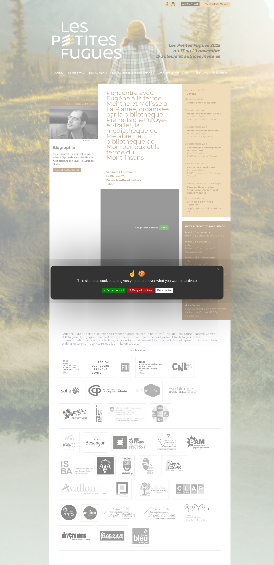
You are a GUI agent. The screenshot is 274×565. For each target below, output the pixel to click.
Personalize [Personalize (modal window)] (164, 290)
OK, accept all (114, 290)
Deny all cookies (140, 290)
